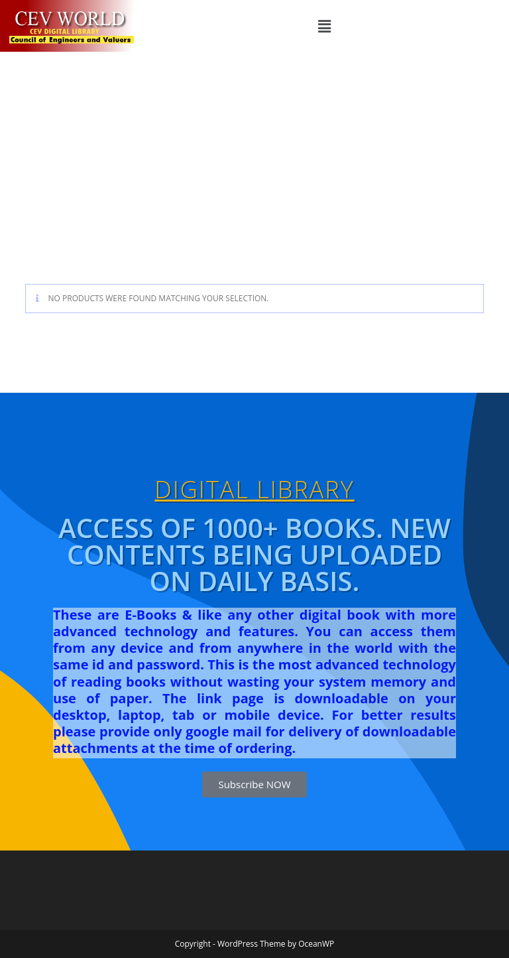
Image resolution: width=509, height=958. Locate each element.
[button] (324, 25)
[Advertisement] (254, 151)
